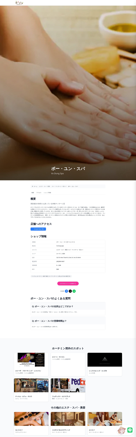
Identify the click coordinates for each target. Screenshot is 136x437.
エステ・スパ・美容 (44, 186)
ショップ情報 (47, 192)
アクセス (38, 192)
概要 (33, 192)
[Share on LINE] (74, 291)
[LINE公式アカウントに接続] (125, 430)
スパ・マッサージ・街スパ (59, 186)
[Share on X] (70, 291)
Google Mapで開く (38, 229)
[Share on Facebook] (66, 291)
